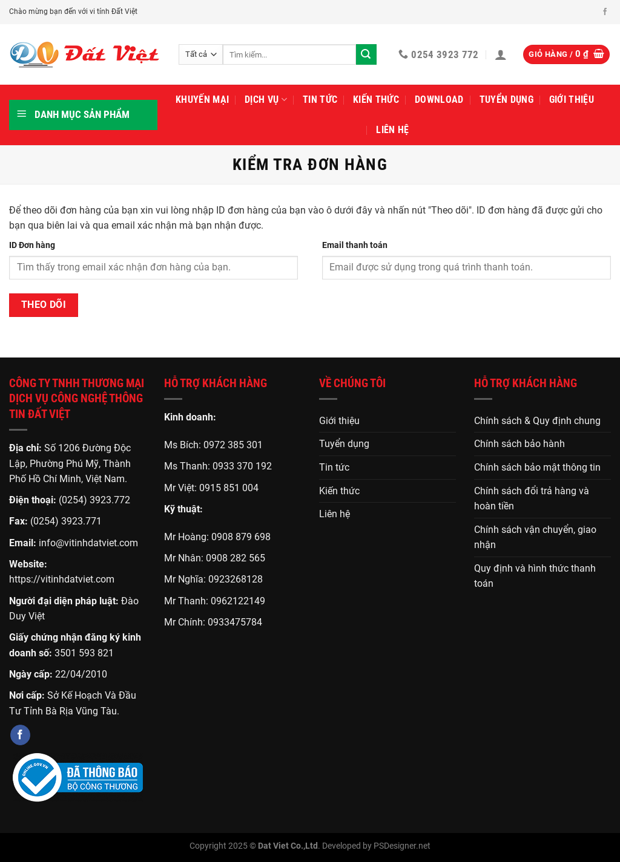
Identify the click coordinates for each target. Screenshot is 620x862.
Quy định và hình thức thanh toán (535, 576)
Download (439, 99)
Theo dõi (44, 304)
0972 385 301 (233, 445)
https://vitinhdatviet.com (61, 579)
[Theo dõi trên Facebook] (604, 12)
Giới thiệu (571, 99)
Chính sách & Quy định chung (537, 420)
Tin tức (320, 99)
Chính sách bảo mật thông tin (537, 467)
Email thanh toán (355, 245)
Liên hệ (392, 130)
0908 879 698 (241, 537)
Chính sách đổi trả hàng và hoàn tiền (531, 498)
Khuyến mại (202, 99)
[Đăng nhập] (501, 54)
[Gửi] (366, 54)
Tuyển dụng (506, 99)
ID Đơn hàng (32, 245)
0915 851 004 (229, 488)
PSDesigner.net (402, 846)
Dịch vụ (266, 100)
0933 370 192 (242, 466)
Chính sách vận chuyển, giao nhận (535, 537)
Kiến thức (376, 99)
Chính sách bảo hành (519, 443)
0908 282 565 (235, 558)
